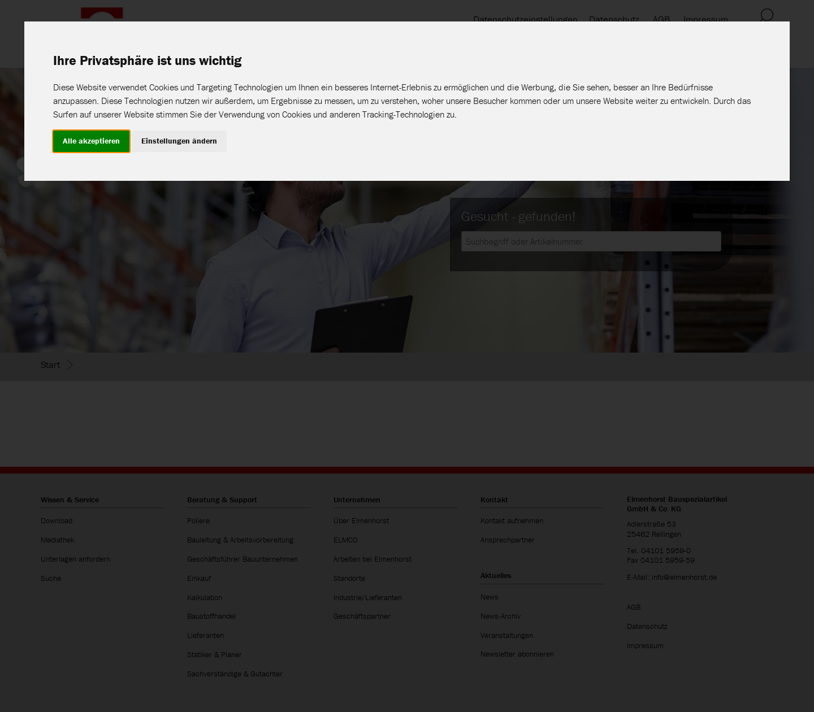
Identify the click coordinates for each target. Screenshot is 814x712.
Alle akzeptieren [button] (91, 141)
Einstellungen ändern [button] (179, 141)
